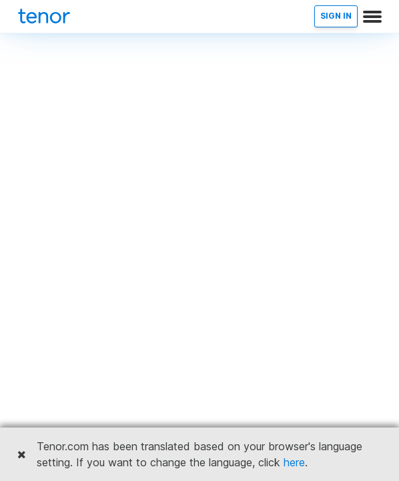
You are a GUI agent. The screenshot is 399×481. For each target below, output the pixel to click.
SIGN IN (336, 16)
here (294, 462)
